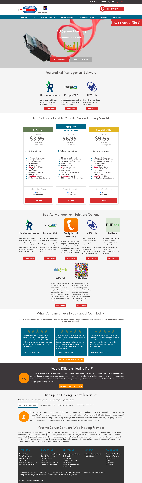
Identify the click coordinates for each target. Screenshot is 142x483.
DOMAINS (103, 17)
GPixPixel (81, 275)
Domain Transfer (46, 455)
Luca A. (26, 350)
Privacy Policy (110, 459)
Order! (39, 197)
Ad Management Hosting (71, 451)
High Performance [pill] (47, 402)
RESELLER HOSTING (48, 17)
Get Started (59, 60)
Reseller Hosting (24, 455)
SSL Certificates (46, 457)
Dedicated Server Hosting (28, 459)
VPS (34, 17)
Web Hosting (23, 451)
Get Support (111, 9)
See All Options (81, 60)
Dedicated (95, 373)
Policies (108, 457)
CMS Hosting (67, 453)
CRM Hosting (67, 455)
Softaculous (42, 174)
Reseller (84, 373)
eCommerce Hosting (70, 457)
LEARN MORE (50, 109)
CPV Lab (92, 95)
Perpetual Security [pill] (85, 402)
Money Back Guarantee (49, 461)
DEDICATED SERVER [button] (87, 17)
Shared (77, 373)
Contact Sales (89, 453)
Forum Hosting (68, 459)
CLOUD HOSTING (67, 17)
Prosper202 (71, 95)
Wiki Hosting (67, 463)
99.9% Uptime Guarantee (49, 459)
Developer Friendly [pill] (66, 402)
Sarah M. (60, 350)
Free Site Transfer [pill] (27, 402)
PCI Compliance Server (27, 461)
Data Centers (110, 455)
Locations (109, 461)
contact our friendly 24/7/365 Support (97, 412)
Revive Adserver (50, 95)
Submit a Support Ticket (92, 451)
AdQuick (60, 275)
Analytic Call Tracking (71, 232)
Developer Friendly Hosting (50, 451)
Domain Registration (48, 453)
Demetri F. (94, 350)
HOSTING (24, 17)
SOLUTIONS (117, 17)
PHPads (112, 230)
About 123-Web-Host (113, 451)
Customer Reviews (112, 453)
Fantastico (32, 174)
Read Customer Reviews (71, 357)
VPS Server (23, 457)
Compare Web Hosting (71, 383)
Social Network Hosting (71, 461)
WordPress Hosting (25, 453)
